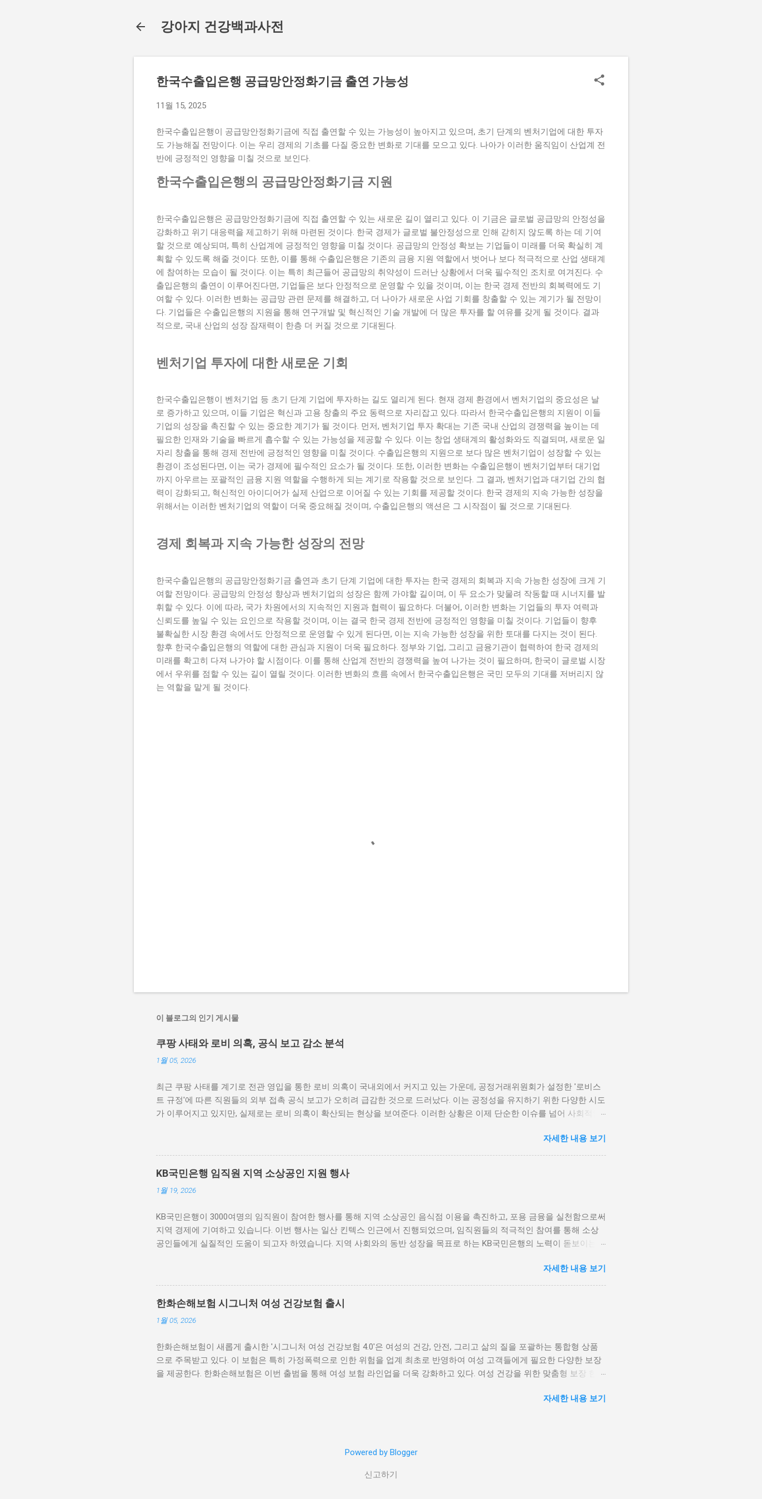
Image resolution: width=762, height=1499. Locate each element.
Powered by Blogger (381, 1452)
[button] (599, 81)
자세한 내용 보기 (574, 1138)
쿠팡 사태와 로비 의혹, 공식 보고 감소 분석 (250, 1043)
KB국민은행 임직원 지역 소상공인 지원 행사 (252, 1173)
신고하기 (381, 1475)
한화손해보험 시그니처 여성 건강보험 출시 (250, 1303)
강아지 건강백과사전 (222, 26)
